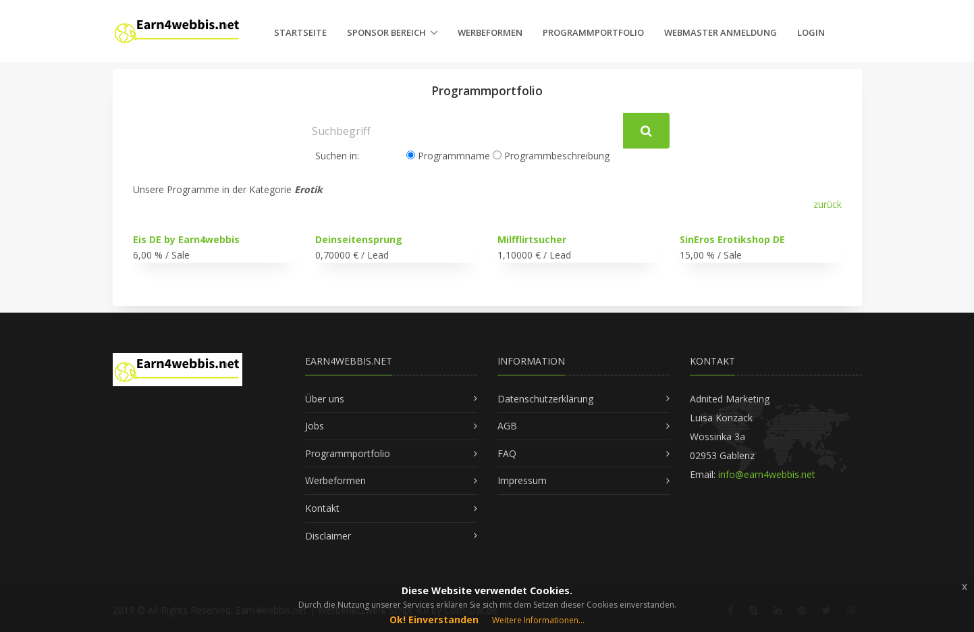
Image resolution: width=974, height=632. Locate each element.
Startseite (300, 32)
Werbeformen (490, 32)
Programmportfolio (593, 32)
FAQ (506, 453)
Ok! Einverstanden (434, 619)
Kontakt (322, 508)
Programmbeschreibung (551, 155)
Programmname (448, 155)
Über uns (324, 398)
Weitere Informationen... (538, 620)
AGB (507, 425)
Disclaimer (328, 535)
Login (811, 32)
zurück (827, 204)
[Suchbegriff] (464, 131)
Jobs (314, 425)
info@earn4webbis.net (766, 474)
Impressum (522, 480)
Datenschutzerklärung (545, 398)
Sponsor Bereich (386, 32)
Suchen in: (337, 155)
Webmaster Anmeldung (720, 32)
